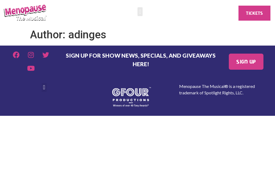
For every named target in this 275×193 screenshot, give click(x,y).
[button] (140, 11)
